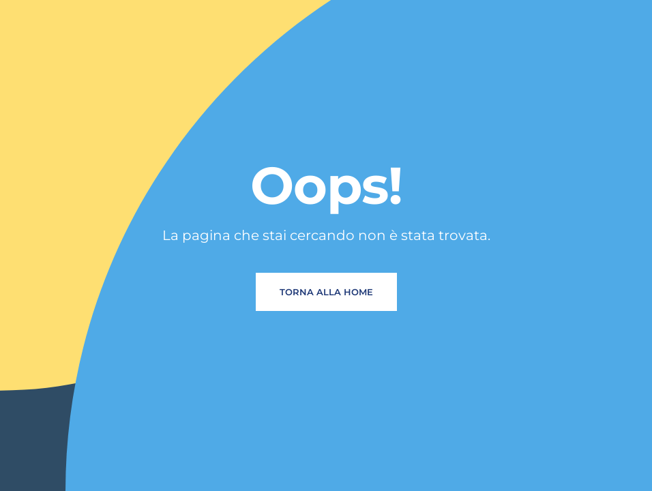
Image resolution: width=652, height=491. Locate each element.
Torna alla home (326, 291)
